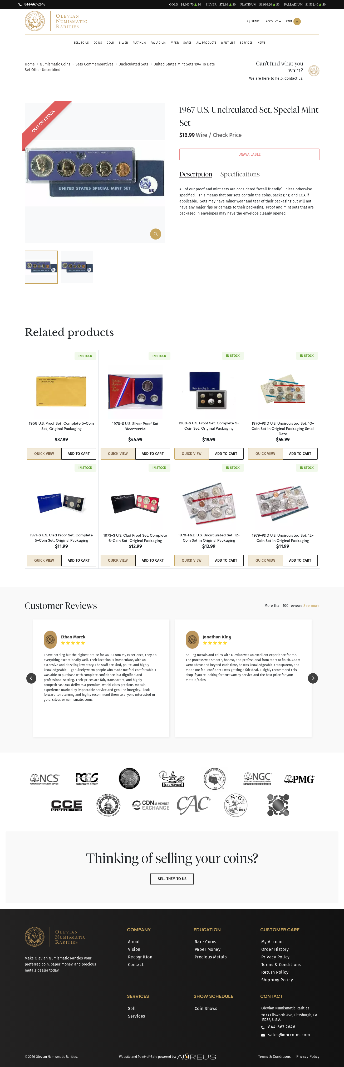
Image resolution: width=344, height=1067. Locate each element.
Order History (275, 945)
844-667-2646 (34, 5)
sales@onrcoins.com (289, 1030)
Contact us (293, 78)
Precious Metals (211, 953)
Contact (136, 960)
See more (311, 601)
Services (246, 42)
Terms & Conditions (281, 960)
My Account (272, 937)
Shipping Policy (277, 975)
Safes (187, 42)
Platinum (139, 42)
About (134, 937)
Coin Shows (206, 1004)
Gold (110, 42)
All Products (206, 42)
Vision (134, 945)
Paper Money (208, 945)
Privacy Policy (275, 953)
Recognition (140, 953)
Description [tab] (195, 174)
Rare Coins (205, 937)
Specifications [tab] (240, 174)
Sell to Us (81, 42)
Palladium (158, 42)
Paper (174, 42)
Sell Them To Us (172, 875)
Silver (123, 42)
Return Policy (275, 968)
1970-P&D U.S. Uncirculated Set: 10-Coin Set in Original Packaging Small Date (283, 428)
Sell (132, 1004)
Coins (98, 42)
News (262, 42)
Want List (228, 42)
